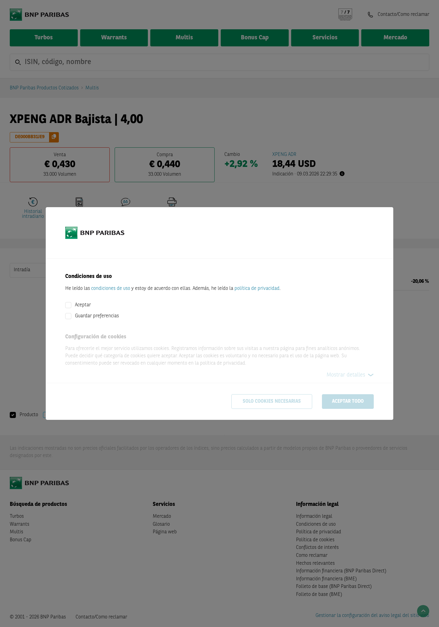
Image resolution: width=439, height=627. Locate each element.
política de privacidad (257, 288)
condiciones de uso (110, 288)
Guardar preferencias (97, 316)
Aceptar (83, 305)
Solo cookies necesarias (272, 401)
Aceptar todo (348, 401)
